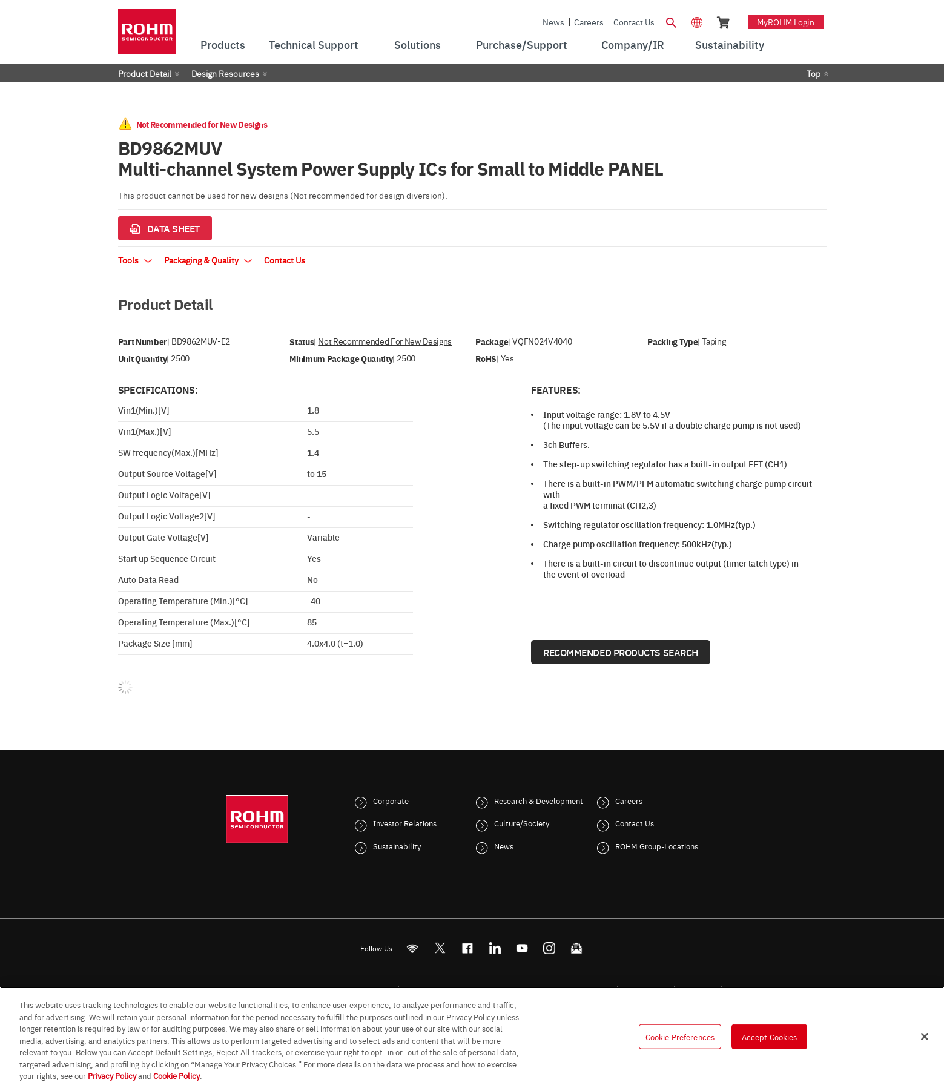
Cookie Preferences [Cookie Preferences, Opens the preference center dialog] (680, 1035)
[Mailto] (576, 947)
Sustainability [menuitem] (729, 44)
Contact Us (634, 22)
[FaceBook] (467, 947)
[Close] (924, 1036)
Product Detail (144, 73)
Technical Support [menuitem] (313, 44)
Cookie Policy (176, 1075)
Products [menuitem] (222, 44)
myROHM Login (785, 22)
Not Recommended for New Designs (385, 341)
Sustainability (397, 845)
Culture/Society (521, 822)
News (553, 22)
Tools (135, 259)
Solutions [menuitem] (417, 44)
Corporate (391, 800)
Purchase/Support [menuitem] (521, 44)
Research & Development (538, 800)
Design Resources (225, 73)
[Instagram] (548, 947)
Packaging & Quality (208, 259)
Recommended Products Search (620, 652)
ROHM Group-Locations (656, 845)
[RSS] (412, 947)
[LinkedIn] (494, 947)
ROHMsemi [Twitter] (439, 947)
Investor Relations (405, 822)
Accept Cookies (769, 1035)
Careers (589, 22)
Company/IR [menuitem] (632, 44)
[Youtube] (521, 947)
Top (813, 73)
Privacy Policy (112, 1075)
